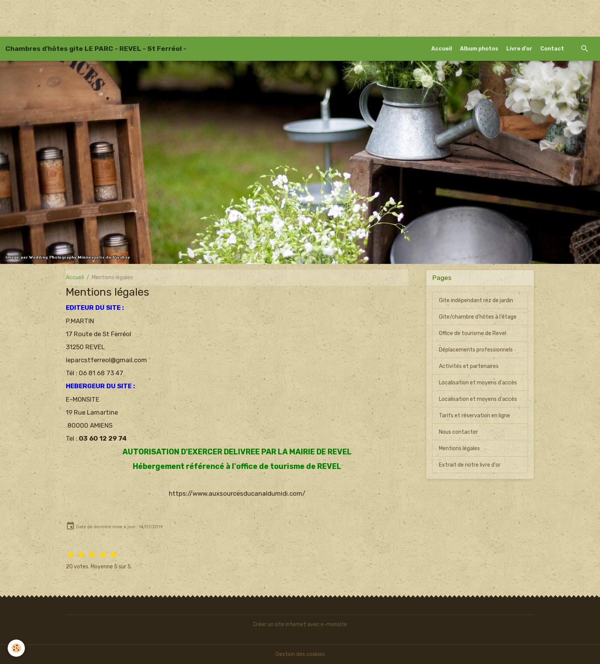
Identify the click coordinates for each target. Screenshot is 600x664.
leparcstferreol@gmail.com (106, 360)
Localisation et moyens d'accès (478, 382)
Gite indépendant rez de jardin (476, 300)
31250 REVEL (85, 347)
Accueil (441, 49)
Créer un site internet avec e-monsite (300, 624)
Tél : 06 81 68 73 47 (94, 373)
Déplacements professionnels (476, 350)
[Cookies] (16, 648)
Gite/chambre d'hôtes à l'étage (478, 317)
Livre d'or (519, 49)
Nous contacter (458, 432)
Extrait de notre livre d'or (470, 465)
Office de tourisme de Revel (472, 333)
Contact (552, 49)
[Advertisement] (139, 17)
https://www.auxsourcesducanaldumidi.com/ (237, 493)
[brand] (95, 49)
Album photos (479, 49)
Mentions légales (459, 448)
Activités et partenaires (469, 366)
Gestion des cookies (300, 654)
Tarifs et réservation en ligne (474, 415)
